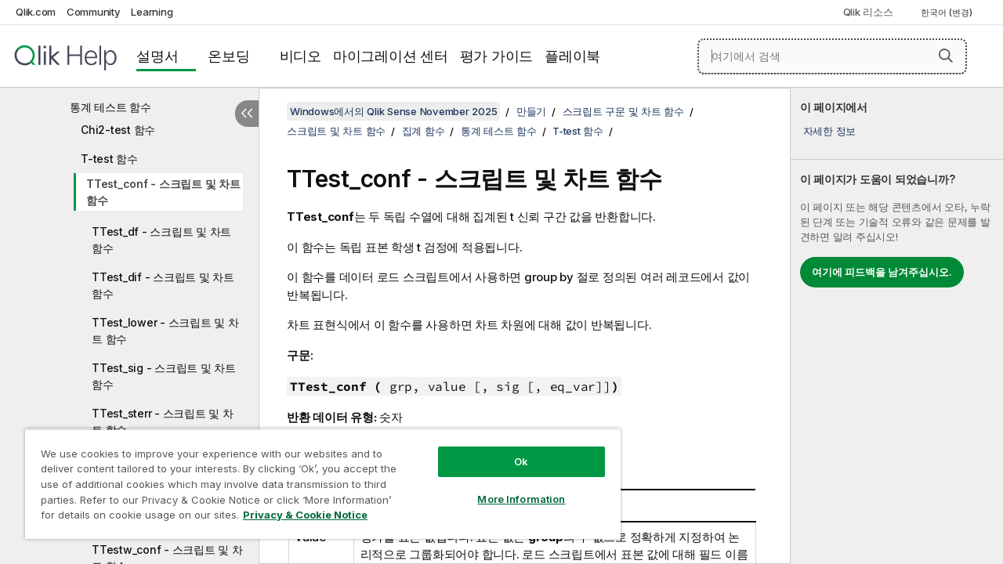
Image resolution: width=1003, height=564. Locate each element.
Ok (509, 449)
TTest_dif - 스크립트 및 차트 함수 (163, 285)
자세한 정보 (829, 131)
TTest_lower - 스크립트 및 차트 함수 (165, 330)
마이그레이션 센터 (390, 56)
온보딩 (228, 56)
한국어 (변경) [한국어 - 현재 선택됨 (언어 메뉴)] (948, 12)
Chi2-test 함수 (118, 129)
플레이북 (572, 56)
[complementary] (897, 326)
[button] (946, 55)
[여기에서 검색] (832, 56)
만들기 (531, 111)
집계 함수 (423, 131)
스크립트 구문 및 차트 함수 (623, 111)
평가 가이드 (497, 56)
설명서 (157, 56)
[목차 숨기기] (247, 113)
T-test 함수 (109, 158)
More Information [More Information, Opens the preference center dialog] (509, 487)
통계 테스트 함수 (110, 107)
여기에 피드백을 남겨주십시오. (882, 272)
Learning (151, 11)
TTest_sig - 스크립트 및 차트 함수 (164, 376)
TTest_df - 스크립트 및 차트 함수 (161, 240)
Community (94, 11)
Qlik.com (36, 11)
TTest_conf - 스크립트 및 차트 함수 (163, 192)
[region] (316, 478)
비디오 (300, 56)
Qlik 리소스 (868, 11)
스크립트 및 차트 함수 (336, 131)
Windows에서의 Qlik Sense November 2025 (393, 111)
